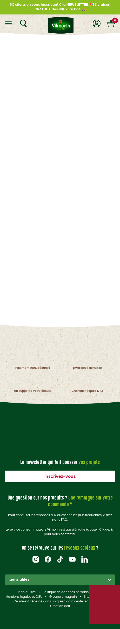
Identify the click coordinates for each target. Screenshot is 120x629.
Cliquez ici (107, 529)
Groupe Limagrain (63, 596)
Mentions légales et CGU (23, 596)
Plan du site (27, 592)
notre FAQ (59, 519)
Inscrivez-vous (60, 476)
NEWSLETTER (77, 4)
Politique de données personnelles (69, 592)
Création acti (60, 606)
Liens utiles (60, 579)
